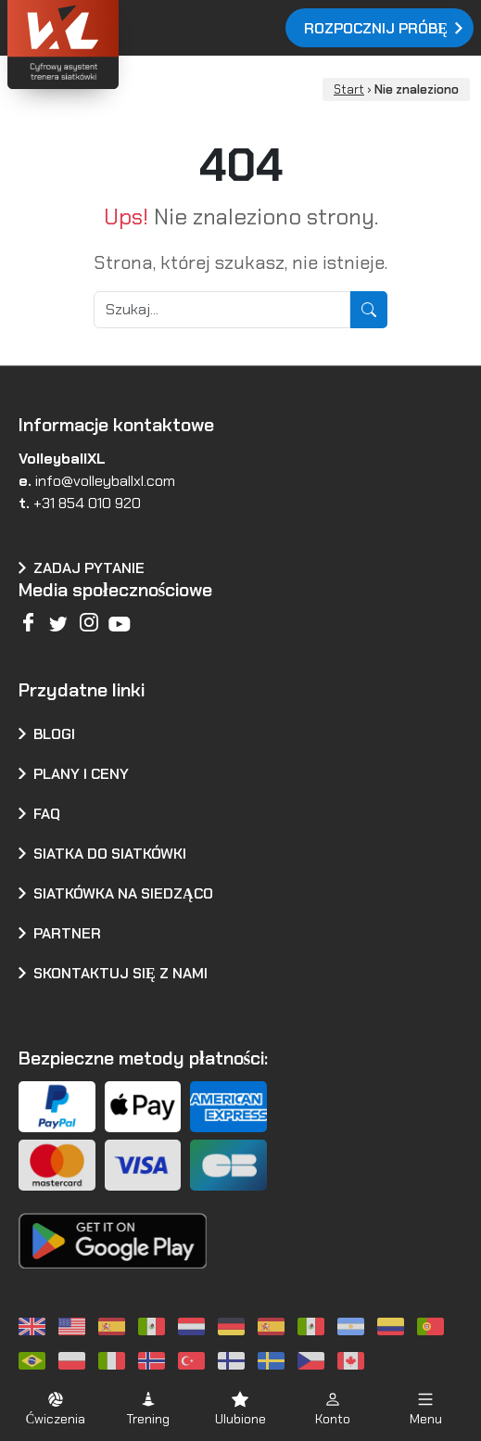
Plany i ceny (81, 774)
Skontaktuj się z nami (120, 973)
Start (349, 89)
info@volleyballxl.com (105, 481)
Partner (67, 933)
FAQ (46, 813)
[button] (55, 1408)
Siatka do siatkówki (109, 853)
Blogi (54, 734)
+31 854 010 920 (87, 503)
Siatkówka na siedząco (123, 893)
